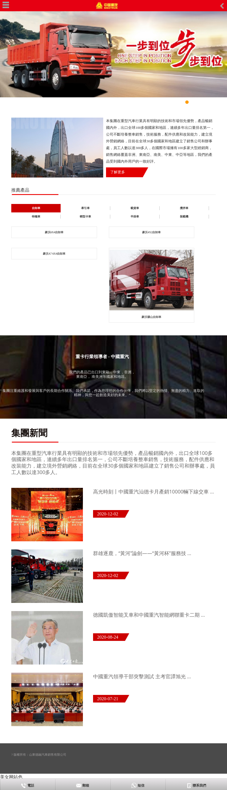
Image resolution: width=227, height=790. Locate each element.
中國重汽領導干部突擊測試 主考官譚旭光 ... (142, 676)
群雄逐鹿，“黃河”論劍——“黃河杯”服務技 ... (142, 553)
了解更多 (117, 172)
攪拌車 (184, 208)
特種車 (36, 216)
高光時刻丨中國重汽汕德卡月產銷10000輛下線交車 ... (153, 491)
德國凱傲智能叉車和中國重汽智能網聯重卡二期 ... (149, 614)
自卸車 (36, 208)
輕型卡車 (85, 216)
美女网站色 (11, 777)
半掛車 (135, 216)
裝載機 (184, 216)
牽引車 (85, 208)
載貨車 (135, 208)
